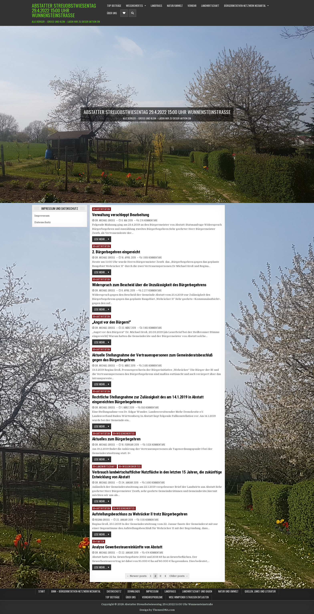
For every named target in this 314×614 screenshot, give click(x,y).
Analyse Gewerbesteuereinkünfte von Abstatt (127, 547)
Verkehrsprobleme (152, 597)
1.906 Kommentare (152, 257)
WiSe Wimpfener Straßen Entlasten (189, 597)
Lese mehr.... (100, 239)
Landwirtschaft (210, 6)
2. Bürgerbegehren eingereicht (116, 251)
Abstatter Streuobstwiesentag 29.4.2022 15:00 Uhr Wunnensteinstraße (64, 10)
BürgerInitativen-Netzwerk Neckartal (245, 6)
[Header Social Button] (124, 13)
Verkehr (192, 6)
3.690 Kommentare (155, 482)
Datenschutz (42, 222)
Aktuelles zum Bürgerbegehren (116, 439)
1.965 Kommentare (152, 328)
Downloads (134, 591)
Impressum (41, 215)
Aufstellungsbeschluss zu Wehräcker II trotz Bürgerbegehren (139, 514)
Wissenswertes (134, 6)
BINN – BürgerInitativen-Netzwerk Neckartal (76, 591)
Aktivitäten (103, 209)
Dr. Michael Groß (105, 220)
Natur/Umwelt (175, 6)
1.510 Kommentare (149, 519)
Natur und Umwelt (228, 591)
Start (41, 591)
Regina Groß (102, 519)
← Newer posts (137, 575)
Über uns (112, 13)
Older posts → (178, 575)
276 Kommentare (148, 220)
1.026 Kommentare (155, 444)
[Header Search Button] (132, 13)
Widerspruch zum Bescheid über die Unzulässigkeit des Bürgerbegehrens (149, 284)
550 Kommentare (150, 407)
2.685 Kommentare (152, 365)
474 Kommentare (154, 552)
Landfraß (156, 6)
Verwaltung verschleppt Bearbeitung (120, 214)
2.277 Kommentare (152, 290)
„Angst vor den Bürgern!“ (111, 322)
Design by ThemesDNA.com (157, 610)
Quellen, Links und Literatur (260, 591)
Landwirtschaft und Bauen (197, 591)
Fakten (100, 541)
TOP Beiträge (114, 6)
